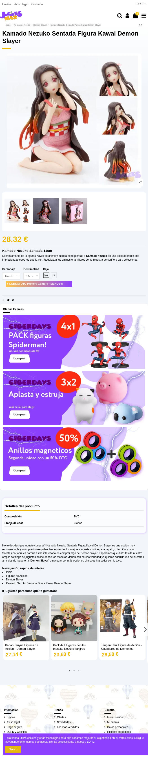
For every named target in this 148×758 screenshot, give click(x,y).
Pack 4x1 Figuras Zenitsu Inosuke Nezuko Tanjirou (69, 647)
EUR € (140, 4)
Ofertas (61, 717)
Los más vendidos (68, 727)
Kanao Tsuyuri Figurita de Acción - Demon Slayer (21, 647)
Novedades (64, 722)
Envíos (7, 4)
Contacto (37, 4)
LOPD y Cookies (17, 731)
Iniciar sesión (115, 717)
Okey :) (13, 749)
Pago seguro (14, 727)
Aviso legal (21, 4)
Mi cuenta (113, 722)
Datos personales (117, 727)
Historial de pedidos (119, 731)
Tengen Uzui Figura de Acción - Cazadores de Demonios (121, 647)
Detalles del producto (22, 506)
